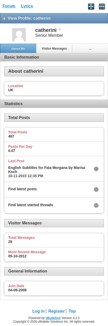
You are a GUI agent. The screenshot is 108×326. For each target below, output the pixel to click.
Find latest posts (22, 189)
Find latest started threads (30, 205)
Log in (38, 311)
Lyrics (27, 6)
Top (72, 311)
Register (56, 311)
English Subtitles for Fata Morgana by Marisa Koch (46, 170)
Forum (9, 6)
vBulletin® (53, 318)
